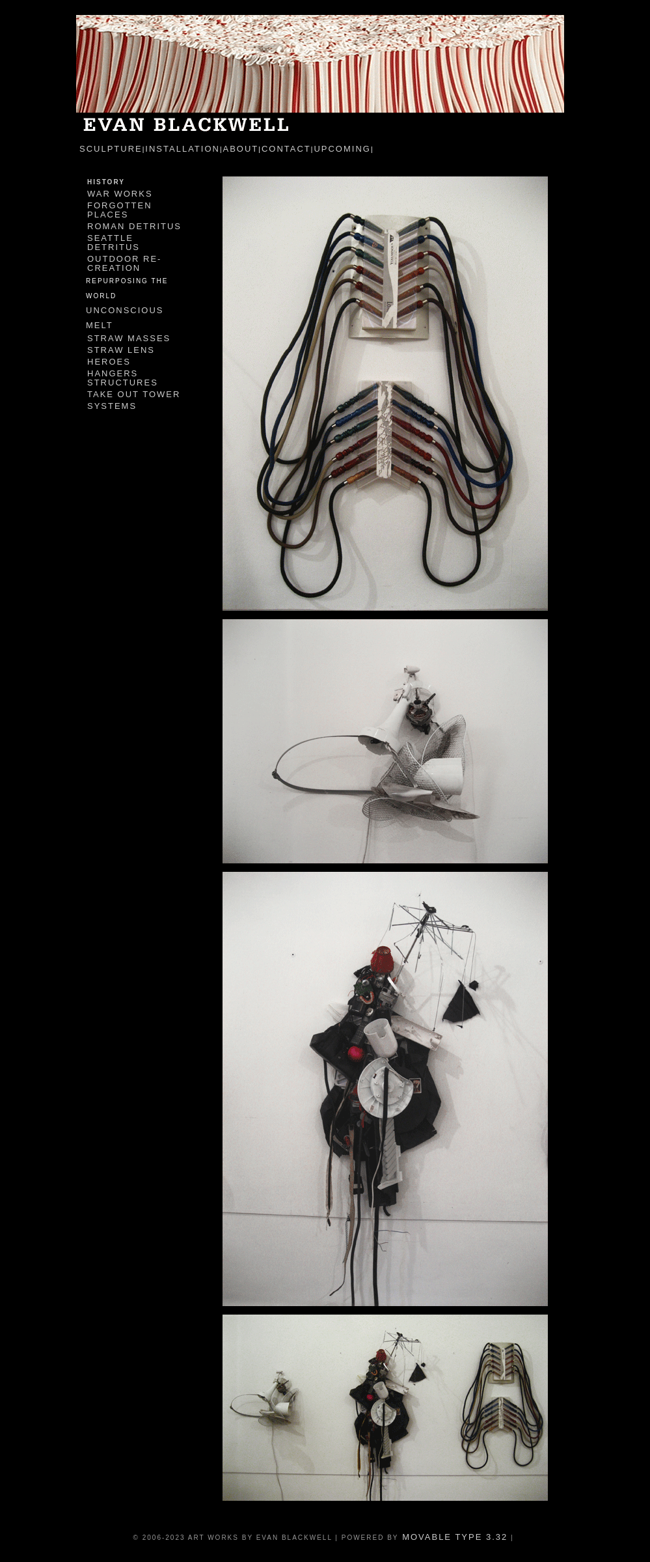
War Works (120, 194)
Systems (112, 406)
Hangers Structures (122, 378)
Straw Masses (128, 338)
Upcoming (342, 149)
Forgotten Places (119, 210)
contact (286, 149)
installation (182, 149)
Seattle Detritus (113, 242)
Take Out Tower (133, 394)
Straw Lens (121, 350)
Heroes (109, 362)
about (241, 149)
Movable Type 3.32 (453, 1537)
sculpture (110, 149)
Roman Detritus (134, 226)
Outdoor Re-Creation (124, 263)
